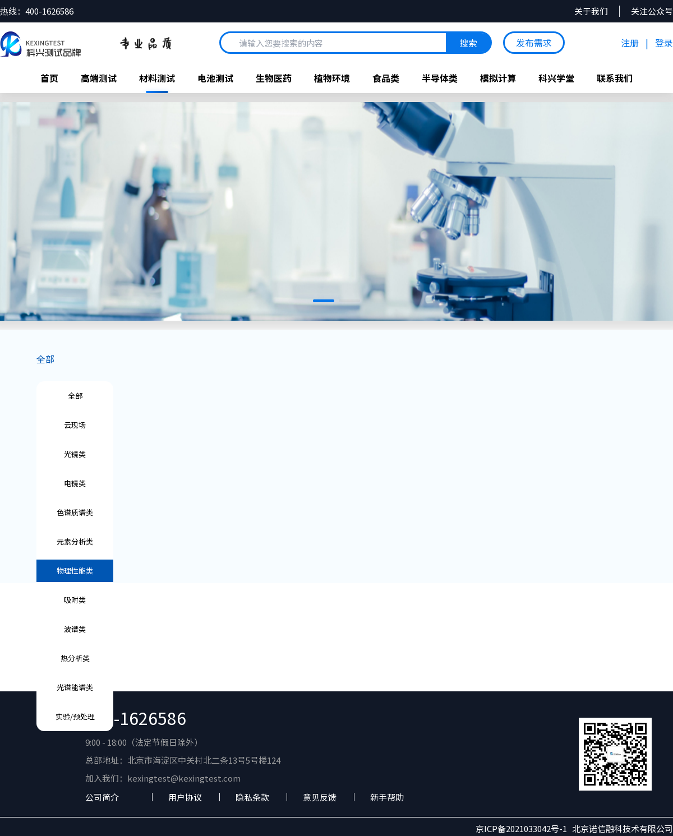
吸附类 (75, 599)
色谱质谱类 (75, 512)
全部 (45, 359)
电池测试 (215, 78)
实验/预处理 (75, 716)
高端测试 (99, 78)
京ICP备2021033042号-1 (524, 828)
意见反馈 (319, 797)
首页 (49, 78)
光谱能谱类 (75, 687)
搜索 (468, 42)
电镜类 (75, 483)
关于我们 (591, 11)
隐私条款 (252, 797)
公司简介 (102, 797)
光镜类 (75, 454)
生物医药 (274, 78)
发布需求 (534, 42)
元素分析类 (75, 541)
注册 (630, 42)
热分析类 (75, 658)
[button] (323, 300)
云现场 (75, 424)
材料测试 (157, 78)
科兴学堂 (556, 78)
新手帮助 (387, 797)
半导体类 (440, 78)
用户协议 (185, 797)
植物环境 (332, 78)
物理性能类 (75, 570)
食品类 (385, 78)
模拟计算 (498, 78)
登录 (664, 42)
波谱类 (75, 628)
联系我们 (615, 78)
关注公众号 (652, 11)
